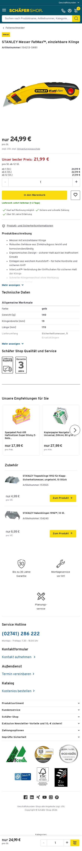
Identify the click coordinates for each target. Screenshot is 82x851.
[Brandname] (6, 36)
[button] (4, 10)
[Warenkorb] (77, 11)
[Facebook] (25, 798)
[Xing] (38, 798)
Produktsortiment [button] (13, 703)
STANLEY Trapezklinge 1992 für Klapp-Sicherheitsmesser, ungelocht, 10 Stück (45, 478)
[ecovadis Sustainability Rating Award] (68, 754)
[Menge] (40, 182)
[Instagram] (51, 798)
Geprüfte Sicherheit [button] (14, 737)
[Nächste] (75, 430)
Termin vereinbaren (16, 674)
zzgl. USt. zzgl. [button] (21, 149)
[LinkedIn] (32, 798)
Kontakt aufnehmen (17, 657)
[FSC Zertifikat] (43, 777)
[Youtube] (44, 798)
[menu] (69, 2)
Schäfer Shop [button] (10, 717)
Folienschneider (15, 28)
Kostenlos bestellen (16, 691)
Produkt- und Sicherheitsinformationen (30, 225)
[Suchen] (76, 18)
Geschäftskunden (68, 3)
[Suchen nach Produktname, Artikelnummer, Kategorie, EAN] (38, 18)
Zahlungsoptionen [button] (13, 730)
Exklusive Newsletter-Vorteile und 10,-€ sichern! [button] (32, 723)
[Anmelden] (70, 11)
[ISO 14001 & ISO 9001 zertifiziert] (16, 754)
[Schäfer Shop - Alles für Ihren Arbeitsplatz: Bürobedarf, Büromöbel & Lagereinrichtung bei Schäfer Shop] (26, 11)
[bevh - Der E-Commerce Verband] (23, 777)
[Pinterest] (57, 798)
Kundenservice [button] (11, 710)
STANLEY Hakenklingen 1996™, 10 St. (44, 513)
